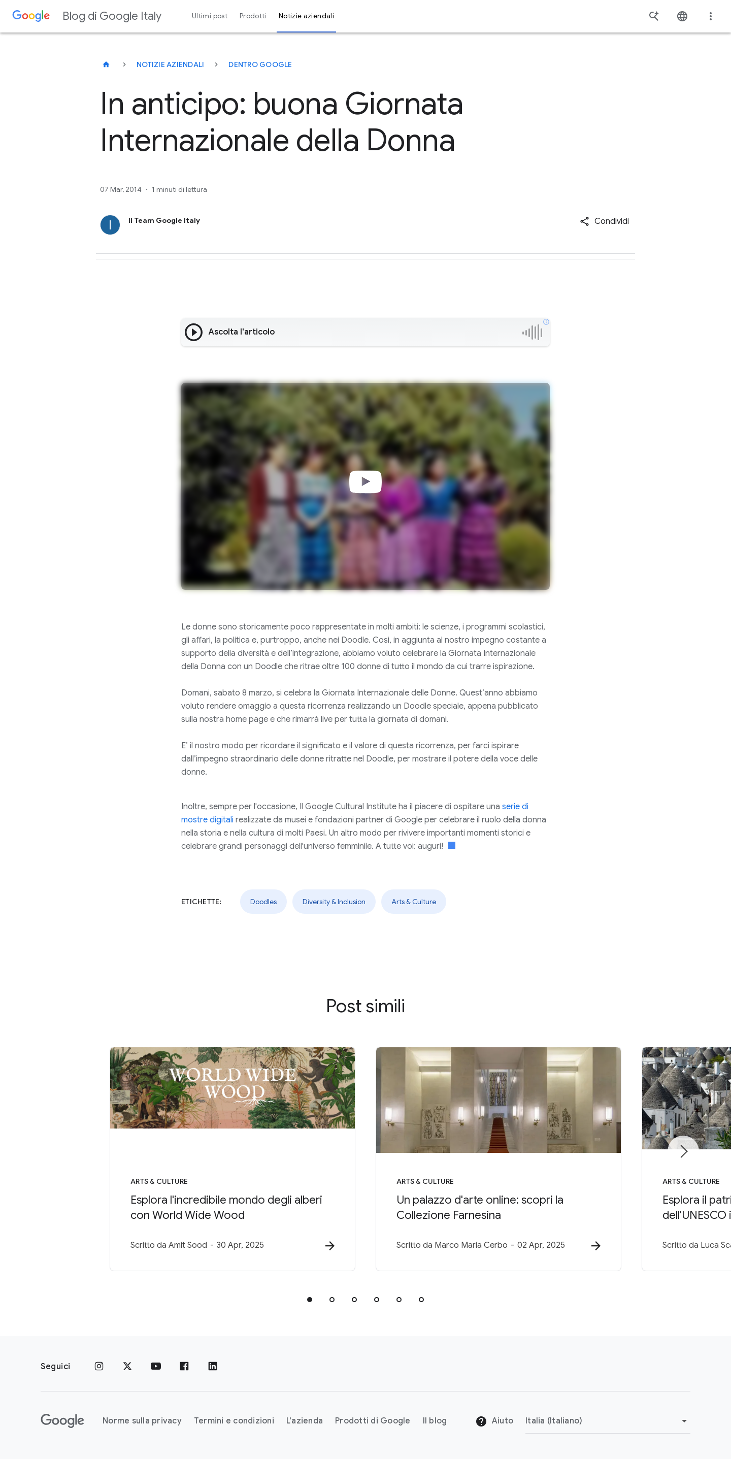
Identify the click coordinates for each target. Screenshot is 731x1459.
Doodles (263, 901)
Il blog (435, 1421)
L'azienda (304, 1421)
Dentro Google (260, 64)
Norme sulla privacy (142, 1421)
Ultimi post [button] (209, 16)
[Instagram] (99, 1366)
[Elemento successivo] (683, 1151)
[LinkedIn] (213, 1366)
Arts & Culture (413, 901)
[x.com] (127, 1366)
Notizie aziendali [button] (306, 16)
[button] (604, 221)
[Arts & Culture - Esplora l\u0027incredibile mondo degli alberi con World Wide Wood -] (232, 1159)
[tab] (309, 1299)
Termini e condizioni (234, 1421)
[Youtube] (156, 1366)
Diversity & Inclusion (334, 901)
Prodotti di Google (373, 1421)
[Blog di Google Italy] (106, 64)
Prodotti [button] (253, 16)
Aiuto (494, 1421)
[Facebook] (184, 1366)
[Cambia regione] (607, 1421)
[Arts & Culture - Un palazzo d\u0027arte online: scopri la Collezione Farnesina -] (498, 1159)
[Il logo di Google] (62, 1421)
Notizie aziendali (170, 64)
